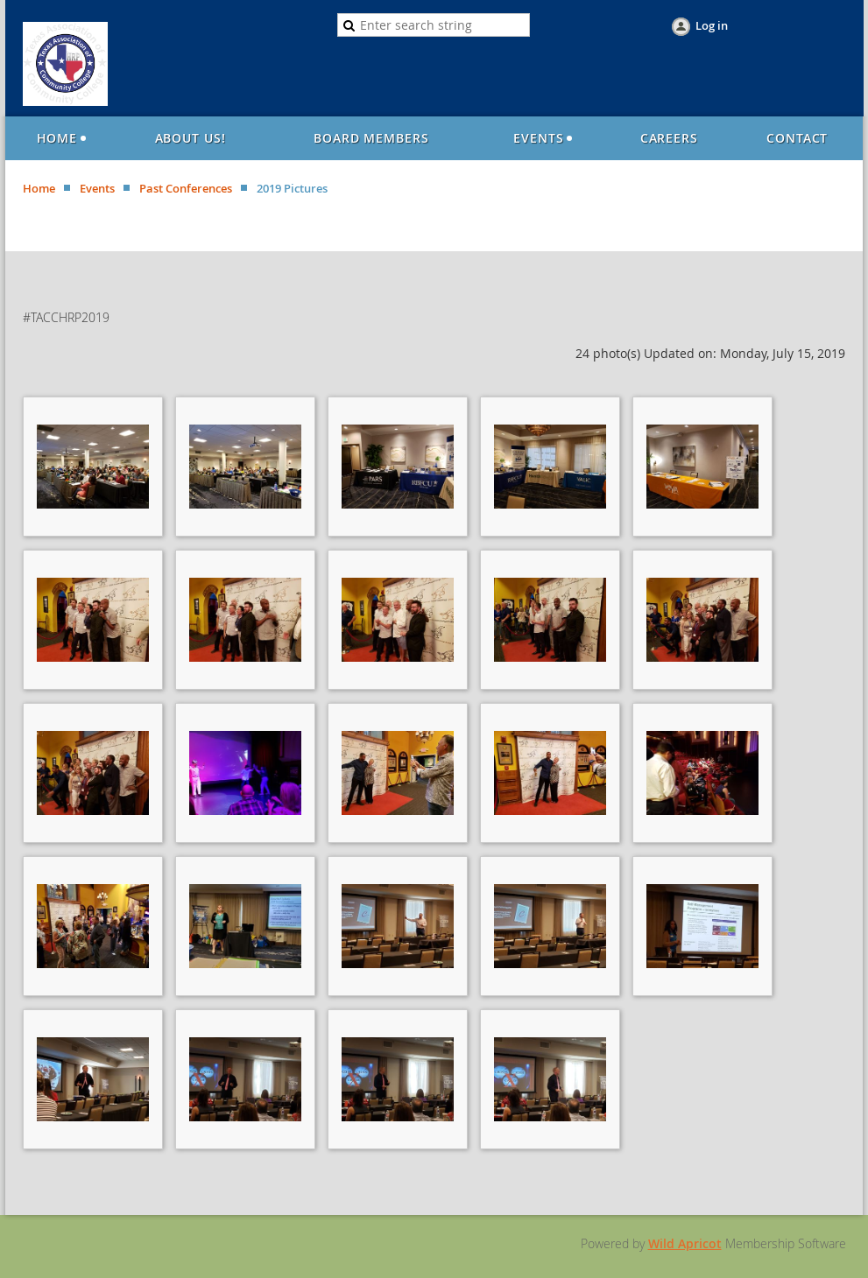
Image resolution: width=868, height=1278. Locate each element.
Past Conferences (185, 188)
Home (39, 188)
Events (97, 188)
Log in (711, 25)
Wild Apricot (685, 1243)
